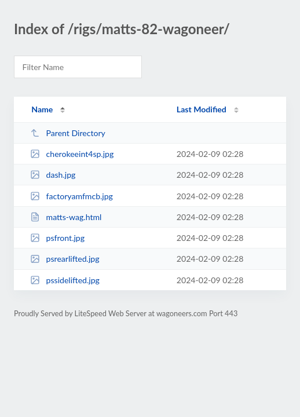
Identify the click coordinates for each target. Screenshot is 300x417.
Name (42, 109)
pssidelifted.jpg (65, 280)
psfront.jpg (57, 238)
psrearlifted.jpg (64, 259)
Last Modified (201, 109)
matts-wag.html (65, 217)
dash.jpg (52, 175)
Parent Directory (67, 133)
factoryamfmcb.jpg (71, 196)
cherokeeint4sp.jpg (72, 154)
